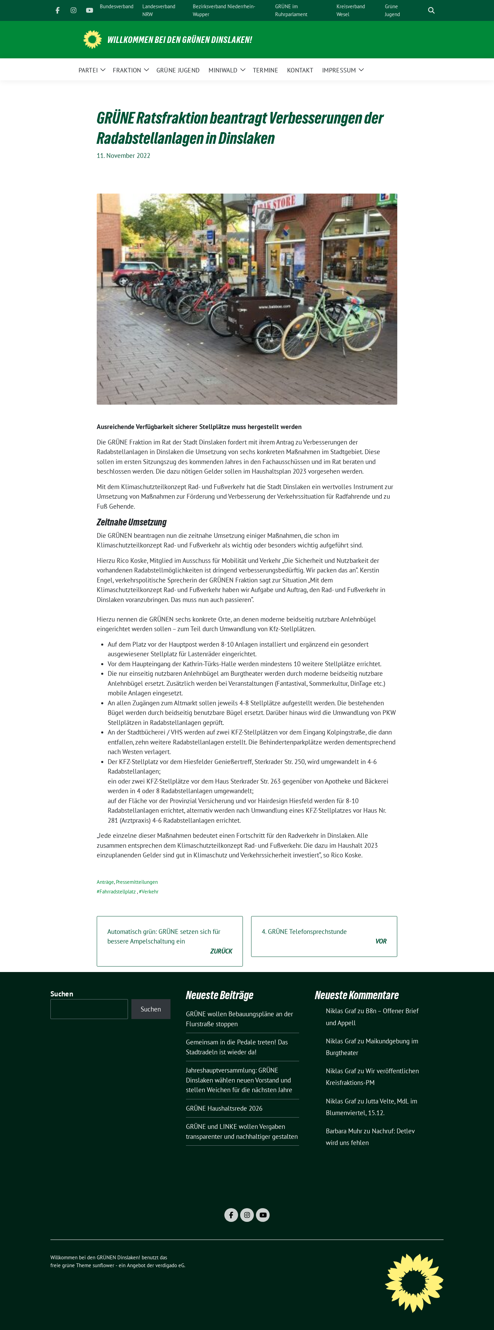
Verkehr (150, 891)
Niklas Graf (341, 1011)
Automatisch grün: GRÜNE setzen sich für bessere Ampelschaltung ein (169, 941)
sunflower (103, 1265)
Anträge (105, 882)
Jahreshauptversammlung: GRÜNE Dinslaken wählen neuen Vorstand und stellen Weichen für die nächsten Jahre (239, 1080)
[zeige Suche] (431, 10)
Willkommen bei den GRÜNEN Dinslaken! (179, 40)
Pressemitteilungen (137, 882)
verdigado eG (169, 1265)
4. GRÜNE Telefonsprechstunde (324, 936)
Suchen (61, 993)
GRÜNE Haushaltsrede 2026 (224, 1108)
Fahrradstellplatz (117, 891)
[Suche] (422, 10)
